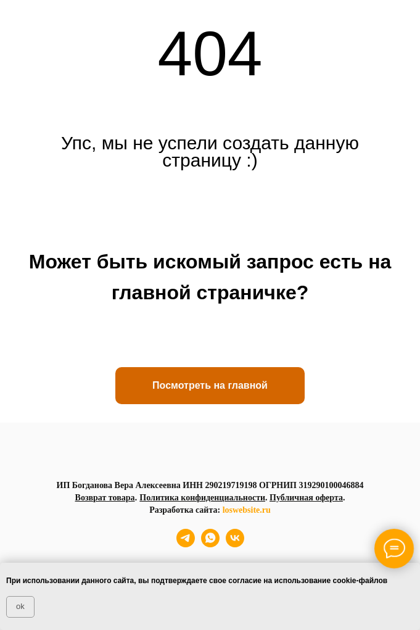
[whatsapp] (210, 544)
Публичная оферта (306, 497)
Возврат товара (105, 497)
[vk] (235, 544)
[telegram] (185, 544)
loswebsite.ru (247, 510)
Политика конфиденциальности (202, 497)
